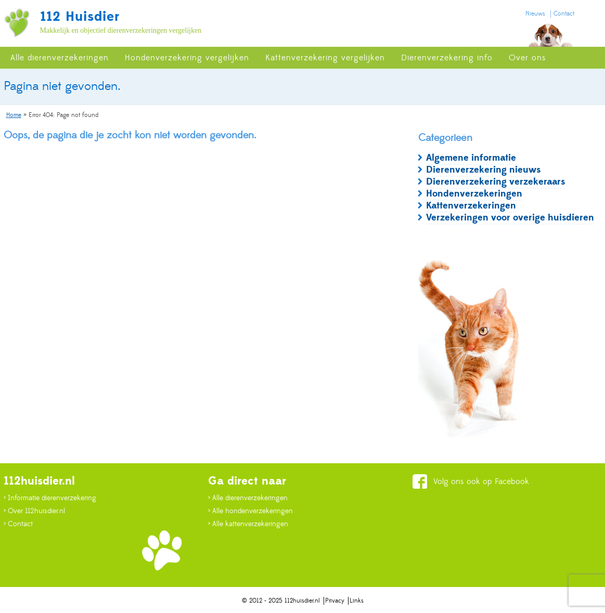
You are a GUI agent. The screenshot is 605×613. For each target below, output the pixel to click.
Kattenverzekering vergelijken (325, 58)
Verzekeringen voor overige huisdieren (510, 218)
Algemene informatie (471, 158)
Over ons (527, 58)
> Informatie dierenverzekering (50, 498)
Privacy (334, 601)
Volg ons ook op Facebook (481, 481)
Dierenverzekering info (447, 58)
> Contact (18, 524)
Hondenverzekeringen (474, 194)
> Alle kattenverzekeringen (248, 524)
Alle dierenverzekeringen (59, 58)
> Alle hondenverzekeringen (250, 511)
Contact (563, 14)
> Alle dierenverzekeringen (248, 498)
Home (13, 115)
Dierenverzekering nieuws (483, 170)
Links (357, 601)
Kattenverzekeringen (471, 206)
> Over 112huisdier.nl (34, 511)
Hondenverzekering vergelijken (187, 58)
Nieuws (535, 14)
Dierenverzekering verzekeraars (495, 182)
